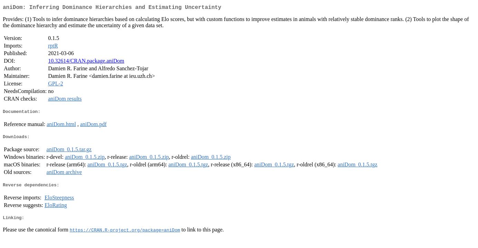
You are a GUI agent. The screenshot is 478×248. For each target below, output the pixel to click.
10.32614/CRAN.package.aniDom (86, 62)
